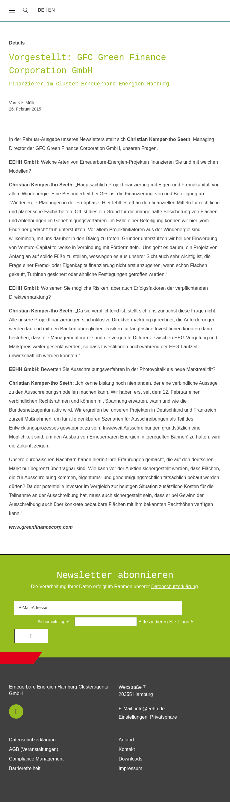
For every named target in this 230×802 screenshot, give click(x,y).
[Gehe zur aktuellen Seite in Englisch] (51, 10)
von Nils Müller (23, 102)
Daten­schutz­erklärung (174, 586)
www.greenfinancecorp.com (41, 527)
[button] (16, 711)
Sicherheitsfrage (43, 621)
